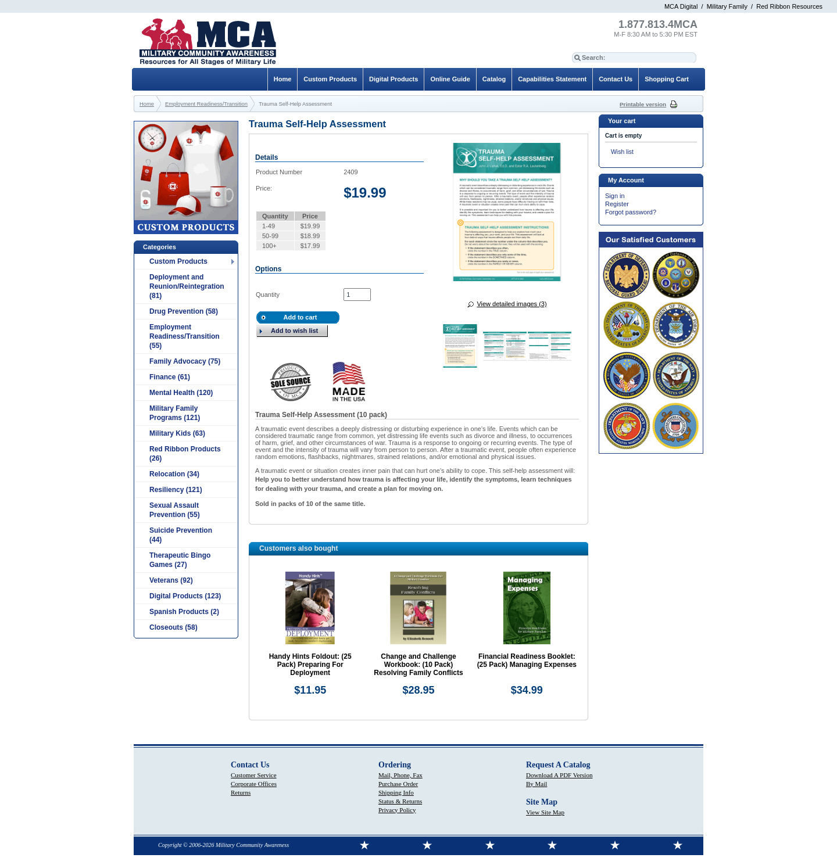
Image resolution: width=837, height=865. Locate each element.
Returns (241, 792)
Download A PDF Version (559, 774)
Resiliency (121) (175, 490)
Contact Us (615, 79)
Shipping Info (396, 792)
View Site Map (545, 812)
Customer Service (254, 774)
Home (283, 79)
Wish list (622, 152)
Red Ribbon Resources (789, 6)
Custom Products (178, 261)
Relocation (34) (174, 474)
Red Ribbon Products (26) (185, 453)
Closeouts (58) (173, 627)
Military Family (727, 6)
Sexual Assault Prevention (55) (174, 510)
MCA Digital (681, 6)
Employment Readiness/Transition (206, 104)
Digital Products (393, 79)
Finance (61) (169, 377)
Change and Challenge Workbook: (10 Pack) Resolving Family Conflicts (418, 664)
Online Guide (450, 79)
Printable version (643, 104)
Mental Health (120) (181, 393)
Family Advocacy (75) (184, 361)
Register (617, 203)
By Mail (536, 783)
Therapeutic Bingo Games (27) (179, 560)
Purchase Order (398, 783)
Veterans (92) (171, 580)
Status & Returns (400, 801)
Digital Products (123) (185, 596)
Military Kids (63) (177, 433)
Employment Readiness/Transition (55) (184, 336)
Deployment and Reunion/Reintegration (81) (186, 286)
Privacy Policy (397, 809)
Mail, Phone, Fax (400, 774)
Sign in (615, 195)
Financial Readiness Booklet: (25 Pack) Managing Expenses (527, 660)
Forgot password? (630, 212)
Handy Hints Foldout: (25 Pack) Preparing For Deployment (310, 664)
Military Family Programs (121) (174, 413)
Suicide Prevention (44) (180, 535)
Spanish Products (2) (184, 612)
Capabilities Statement (552, 79)
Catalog (494, 79)
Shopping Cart (667, 79)
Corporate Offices (254, 783)
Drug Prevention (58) (183, 311)
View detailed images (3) (511, 303)
